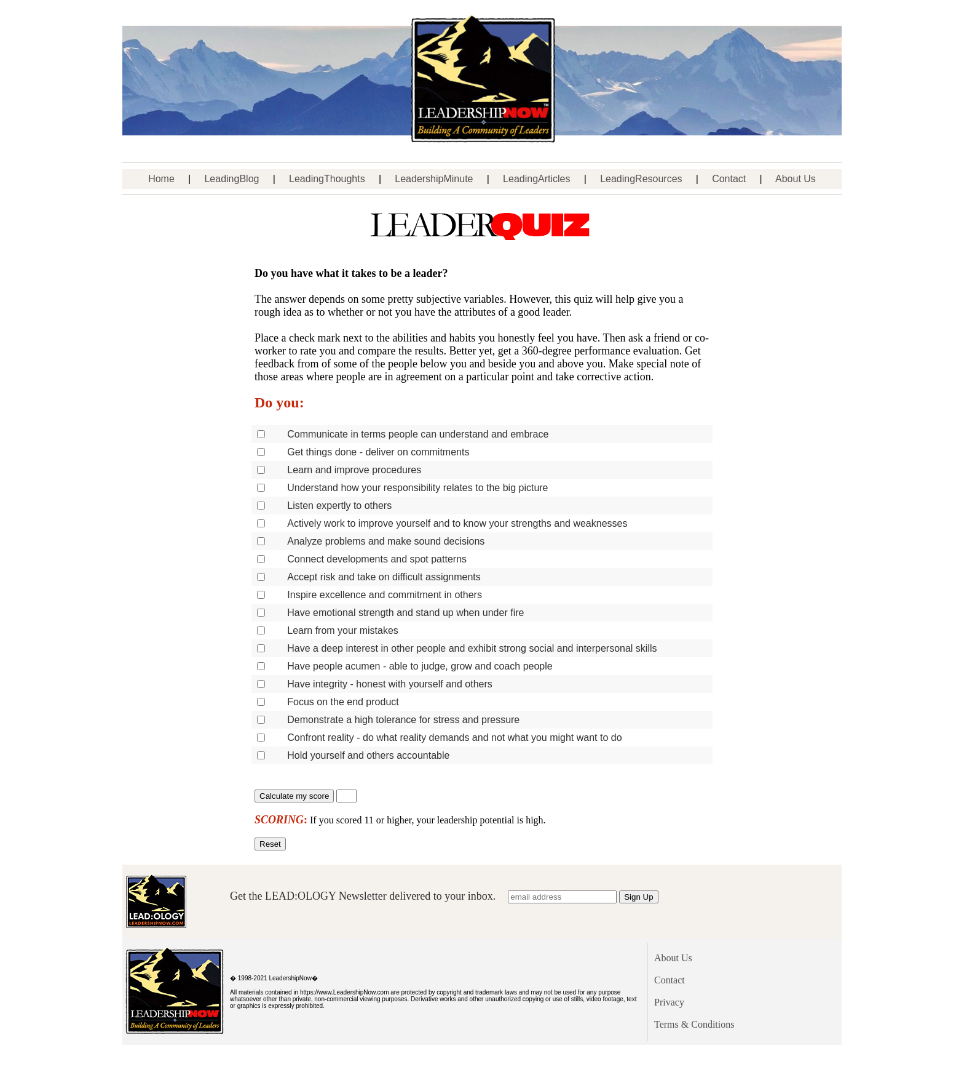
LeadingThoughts (327, 179)
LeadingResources (641, 179)
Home (161, 179)
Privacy (669, 1002)
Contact (729, 179)
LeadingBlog (231, 179)
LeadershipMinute (434, 179)
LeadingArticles (536, 179)
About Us (795, 179)
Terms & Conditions (694, 1024)
